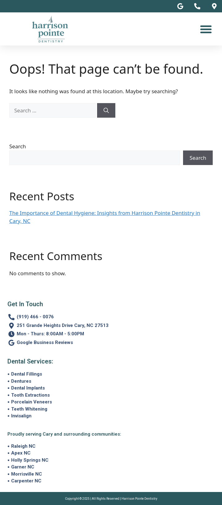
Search (17, 146)
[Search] (106, 110)
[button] (206, 29)
